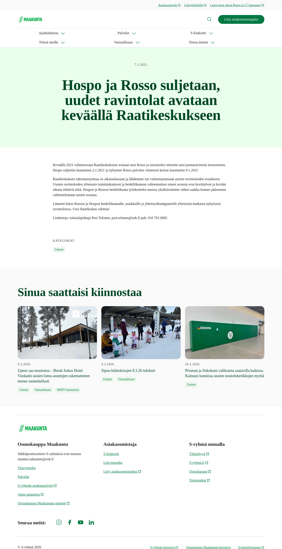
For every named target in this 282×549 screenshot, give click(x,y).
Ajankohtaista (27, 33)
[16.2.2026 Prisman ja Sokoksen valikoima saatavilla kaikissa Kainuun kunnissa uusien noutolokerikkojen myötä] (224, 337)
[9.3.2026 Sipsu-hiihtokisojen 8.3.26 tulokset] (141, 335)
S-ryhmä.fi (198, 453)
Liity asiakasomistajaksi (241, 19)
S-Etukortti (83, 33)
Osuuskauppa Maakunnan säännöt (44, 494)
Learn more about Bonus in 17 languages (237, 5)
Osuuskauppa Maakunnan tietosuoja (208, 538)
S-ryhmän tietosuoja (164, 538)
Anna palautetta (31, 485)
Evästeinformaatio (251, 538)
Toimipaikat (199, 471)
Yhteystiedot (27, 459)
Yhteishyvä (199, 444)
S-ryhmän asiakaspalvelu (37, 476)
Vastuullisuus (145, 33)
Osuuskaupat (200, 462)
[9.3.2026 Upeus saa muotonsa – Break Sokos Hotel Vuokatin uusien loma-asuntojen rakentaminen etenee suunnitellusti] (57, 340)
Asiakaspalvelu (169, 5)
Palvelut (56, 33)
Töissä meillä (113, 33)
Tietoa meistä (177, 33)
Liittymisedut (112, 453)
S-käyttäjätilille (195, 5)
